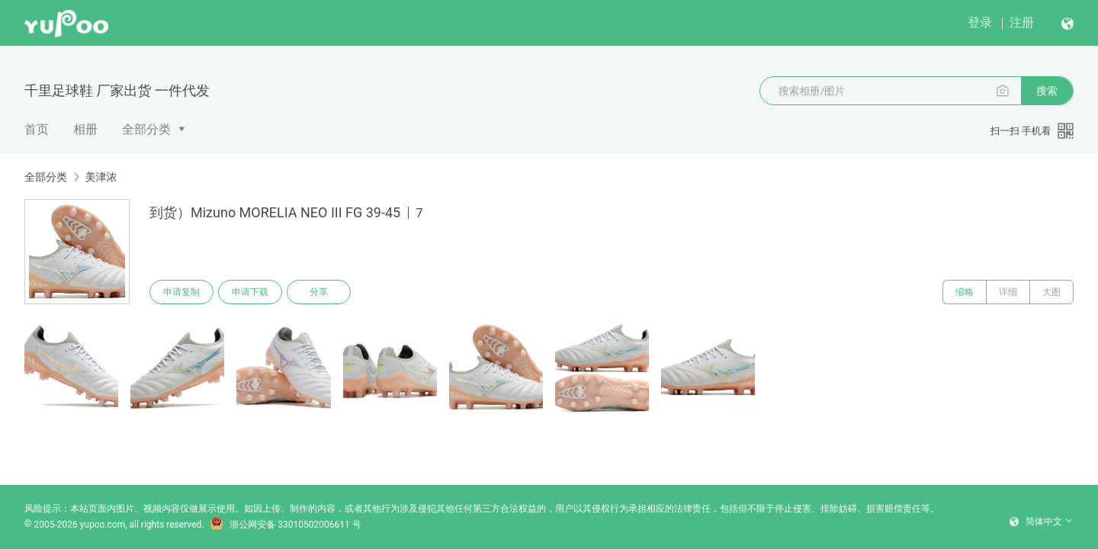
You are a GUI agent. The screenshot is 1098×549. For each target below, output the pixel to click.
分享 (319, 292)
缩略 (964, 292)
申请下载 (250, 292)
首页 (36, 129)
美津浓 (101, 177)
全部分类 (146, 129)
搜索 (1047, 91)
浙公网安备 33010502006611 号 (285, 524)
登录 (980, 22)
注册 (1022, 22)
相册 (85, 129)
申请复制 (181, 292)
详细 (1008, 292)
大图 (1051, 292)
